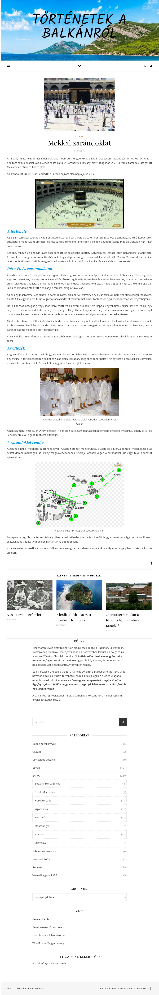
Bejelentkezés (41, 919)
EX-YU (36, 775)
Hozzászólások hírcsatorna (48, 935)
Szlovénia (40, 843)
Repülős (37, 867)
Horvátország (43, 800)
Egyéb (79, 136)
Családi (36, 751)
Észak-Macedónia (45, 792)
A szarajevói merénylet (24, 615)
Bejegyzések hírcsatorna (47, 927)
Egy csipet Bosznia (43, 759)
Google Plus (126, 988)
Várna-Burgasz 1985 (44, 875)
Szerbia (39, 834)
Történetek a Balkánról (79, 27)
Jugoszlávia (41, 809)
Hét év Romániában (44, 851)
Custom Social (141, 988)
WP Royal (40, 988)
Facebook (105, 988)
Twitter (115, 988)
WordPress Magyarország (48, 943)
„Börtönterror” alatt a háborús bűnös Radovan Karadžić (124, 620)
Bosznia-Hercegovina (47, 783)
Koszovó (40, 817)
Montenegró (42, 826)
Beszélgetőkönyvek (44, 743)
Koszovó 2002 (41, 859)
